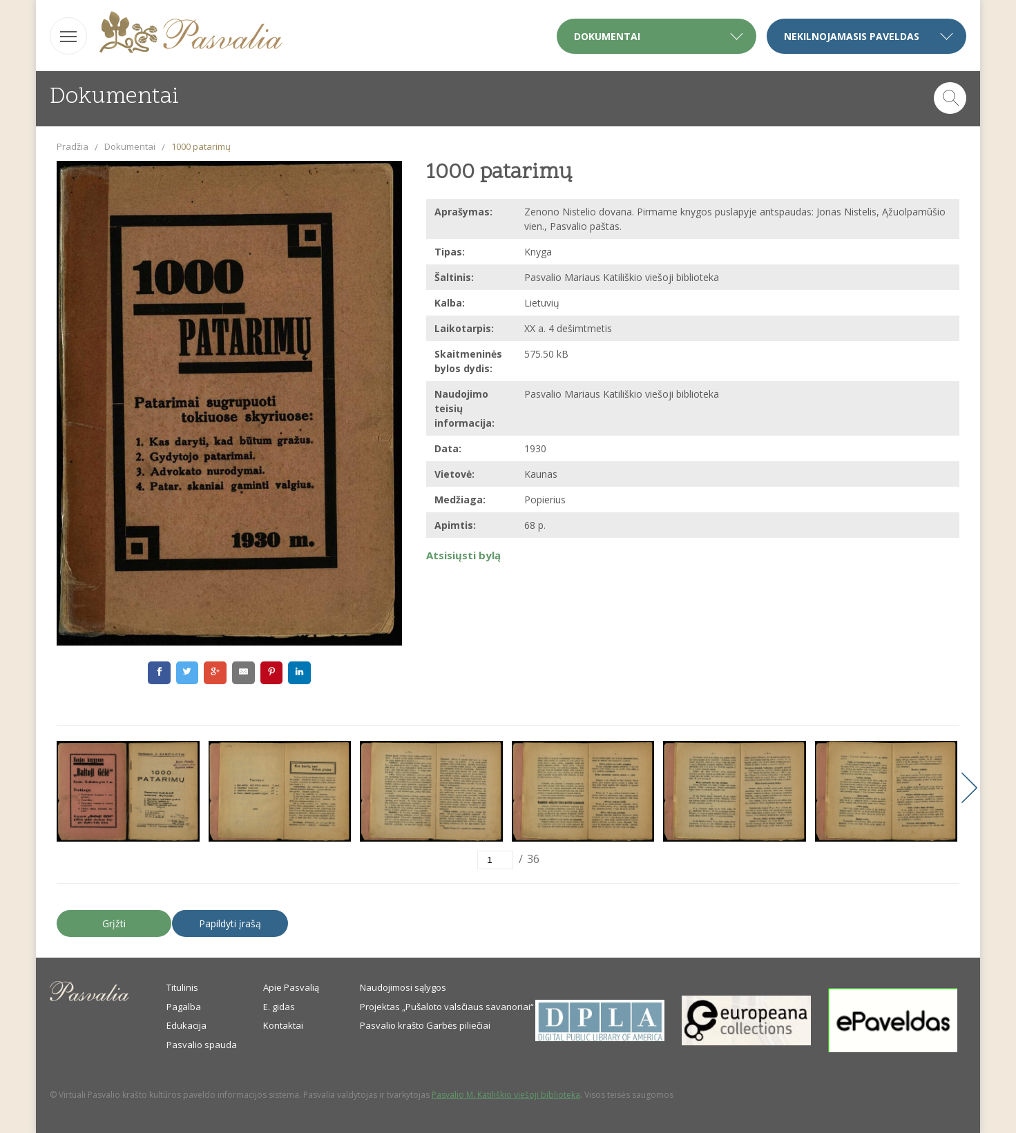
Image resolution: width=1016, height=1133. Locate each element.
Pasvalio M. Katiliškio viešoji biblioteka (506, 1095)
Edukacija (186, 1025)
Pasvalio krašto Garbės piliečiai (425, 1025)
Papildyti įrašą (230, 923)
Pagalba (183, 1006)
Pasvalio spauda (201, 1044)
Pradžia (72, 146)
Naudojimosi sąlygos (403, 987)
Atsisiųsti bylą (463, 555)
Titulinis (182, 987)
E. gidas (279, 1006)
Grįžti (114, 923)
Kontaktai (283, 1025)
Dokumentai (129, 146)
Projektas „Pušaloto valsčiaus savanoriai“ (447, 1006)
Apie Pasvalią (291, 987)
